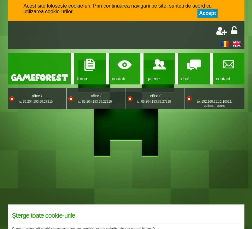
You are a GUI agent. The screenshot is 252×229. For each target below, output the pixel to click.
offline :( (37, 96)
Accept (207, 13)
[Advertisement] (85, 35)
